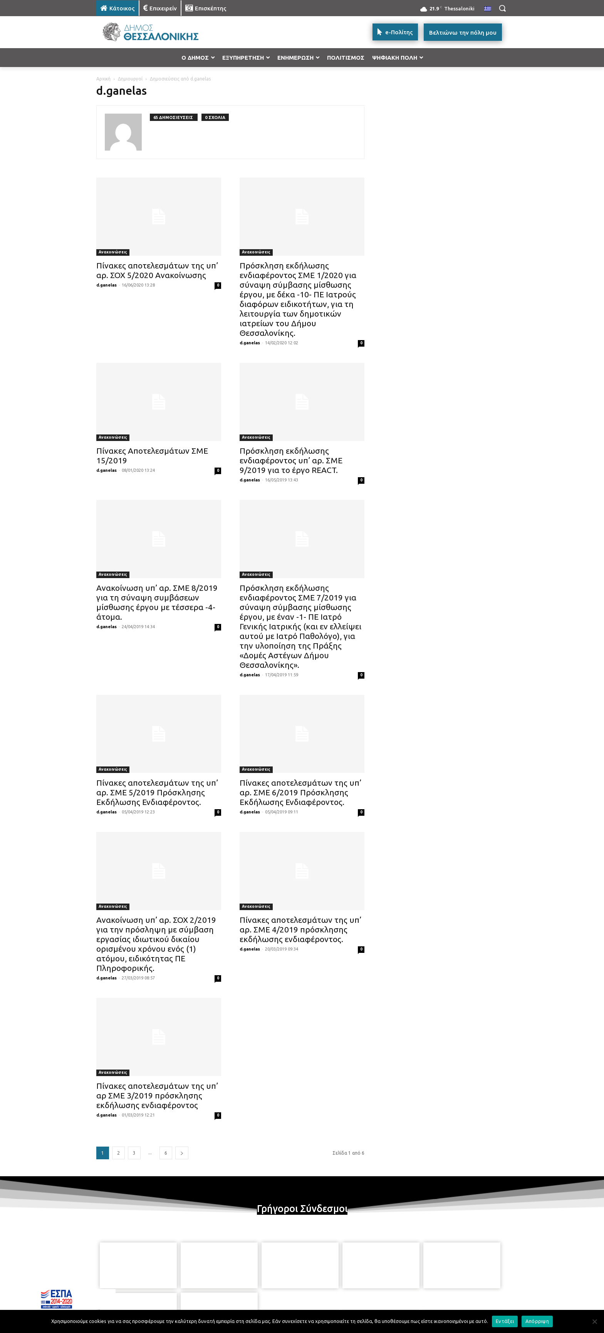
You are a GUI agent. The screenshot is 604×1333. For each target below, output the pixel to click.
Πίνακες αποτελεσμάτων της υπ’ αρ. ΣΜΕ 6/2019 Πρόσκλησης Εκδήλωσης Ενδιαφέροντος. (300, 792)
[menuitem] (487, 9)
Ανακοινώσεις (113, 252)
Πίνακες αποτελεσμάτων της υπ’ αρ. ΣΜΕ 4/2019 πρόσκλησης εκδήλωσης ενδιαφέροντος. (300, 929)
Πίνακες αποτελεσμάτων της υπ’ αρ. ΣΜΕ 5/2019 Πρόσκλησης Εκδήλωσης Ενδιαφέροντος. (157, 792)
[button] (502, 8)
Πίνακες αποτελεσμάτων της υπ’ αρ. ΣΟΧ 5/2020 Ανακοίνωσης (157, 270)
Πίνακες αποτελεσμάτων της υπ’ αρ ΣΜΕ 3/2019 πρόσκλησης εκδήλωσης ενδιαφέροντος (157, 1095)
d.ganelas (106, 285)
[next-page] (181, 1153)
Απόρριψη (537, 1321)
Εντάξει (505, 1321)
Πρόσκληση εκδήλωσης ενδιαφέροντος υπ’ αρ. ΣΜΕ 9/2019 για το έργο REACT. (291, 460)
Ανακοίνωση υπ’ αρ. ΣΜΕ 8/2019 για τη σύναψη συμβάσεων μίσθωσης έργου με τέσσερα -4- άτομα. (157, 602)
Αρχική (103, 78)
